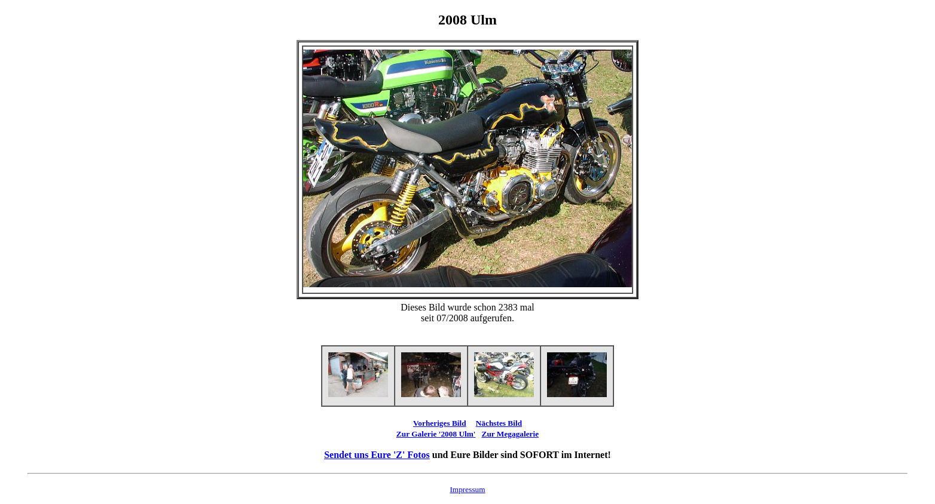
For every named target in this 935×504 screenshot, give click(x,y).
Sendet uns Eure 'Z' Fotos (377, 455)
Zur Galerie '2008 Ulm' (436, 433)
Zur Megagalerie (510, 433)
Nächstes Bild (499, 423)
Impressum (467, 489)
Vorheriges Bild (439, 423)
